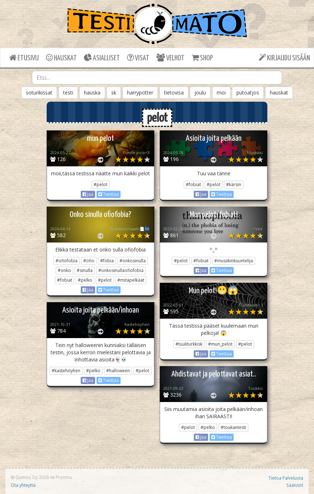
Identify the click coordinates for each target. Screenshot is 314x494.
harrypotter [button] (140, 92)
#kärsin (233, 184)
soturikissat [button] (39, 92)
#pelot (100, 184)
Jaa (88, 194)
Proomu (64, 477)
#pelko (85, 280)
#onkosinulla (132, 261)
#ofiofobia (67, 261)
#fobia (107, 261)
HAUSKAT (61, 58)
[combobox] (157, 77)
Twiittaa (108, 194)
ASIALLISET (102, 58)
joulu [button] (200, 92)
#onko (64, 270)
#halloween (118, 371)
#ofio (88, 261)
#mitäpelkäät (130, 280)
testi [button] (68, 92)
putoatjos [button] (247, 92)
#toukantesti (233, 427)
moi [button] (221, 92)
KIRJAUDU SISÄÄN (284, 58)
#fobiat (193, 184)
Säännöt (294, 485)
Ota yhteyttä (23, 485)
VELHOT (170, 58)
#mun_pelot (220, 344)
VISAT (138, 58)
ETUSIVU (24, 58)
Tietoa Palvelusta (285, 478)
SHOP (202, 58)
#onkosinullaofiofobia (121, 270)
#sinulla (85, 270)
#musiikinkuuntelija (233, 261)
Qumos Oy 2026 (30, 477)
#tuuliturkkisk (188, 344)
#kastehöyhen (66, 371)
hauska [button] (92, 92)
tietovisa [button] (174, 92)
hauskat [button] (279, 92)
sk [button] (113, 92)
